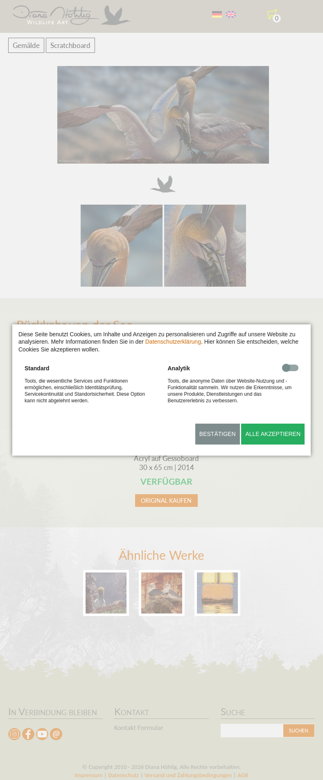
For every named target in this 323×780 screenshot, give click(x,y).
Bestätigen (217, 434)
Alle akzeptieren (272, 434)
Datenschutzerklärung (173, 341)
